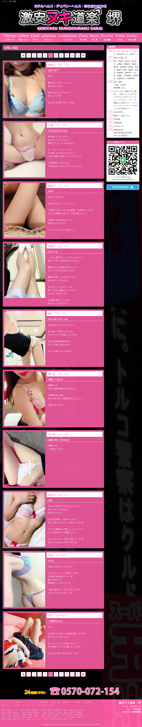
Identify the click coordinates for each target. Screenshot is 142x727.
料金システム (21, 702)
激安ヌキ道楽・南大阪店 (50, 715)
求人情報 (87, 702)
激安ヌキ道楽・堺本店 (30, 715)
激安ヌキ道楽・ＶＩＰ (9, 710)
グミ (50, 615)
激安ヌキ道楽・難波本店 (29, 710)
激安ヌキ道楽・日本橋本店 (51, 710)
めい (50, 313)
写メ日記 (13, 1)
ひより (51, 494)
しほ (50, 125)
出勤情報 (44, 702)
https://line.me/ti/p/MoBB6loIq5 (123, 179)
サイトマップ (28, 705)
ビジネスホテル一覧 (45, 705)
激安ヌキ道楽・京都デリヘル (52, 717)
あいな (51, 374)
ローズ (51, 434)
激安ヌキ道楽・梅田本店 (10, 712)
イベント (33, 702)
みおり (51, 64)
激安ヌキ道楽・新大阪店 (73, 712)
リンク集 (15, 705)
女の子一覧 (55, 702)
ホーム (5, 1)
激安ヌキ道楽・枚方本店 (10, 715)
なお (50, 555)
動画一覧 (66, 702)
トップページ (7, 702)
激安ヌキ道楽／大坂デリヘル (61, 719)
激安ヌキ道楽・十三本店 (52, 712)
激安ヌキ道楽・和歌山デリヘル (12, 719)
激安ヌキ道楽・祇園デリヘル (76, 717)
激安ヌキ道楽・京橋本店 (31, 712)
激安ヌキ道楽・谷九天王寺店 (74, 710)
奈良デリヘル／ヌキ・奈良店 (37, 719)
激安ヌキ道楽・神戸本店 (10, 717)
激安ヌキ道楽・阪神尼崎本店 (72, 715)
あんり (51, 185)
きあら (51, 246)
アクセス (5, 705)
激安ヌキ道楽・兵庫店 (30, 717)
